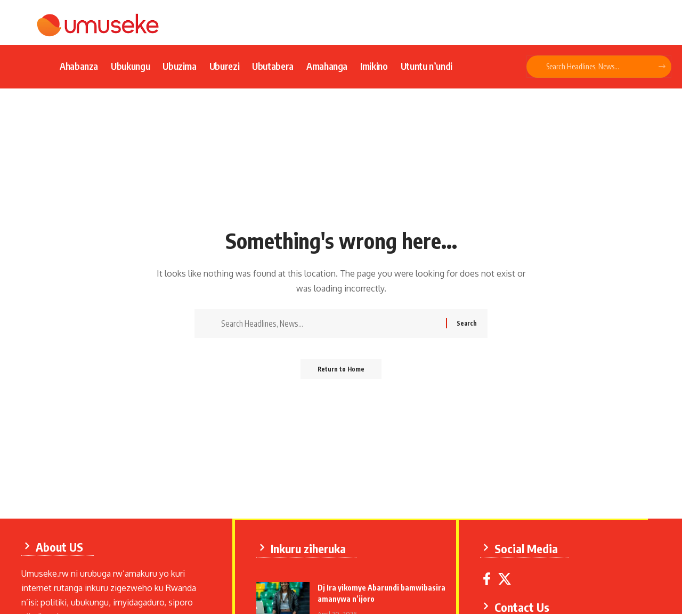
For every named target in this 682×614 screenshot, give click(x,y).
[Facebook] (489, 577)
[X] (507, 577)
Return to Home (341, 372)
